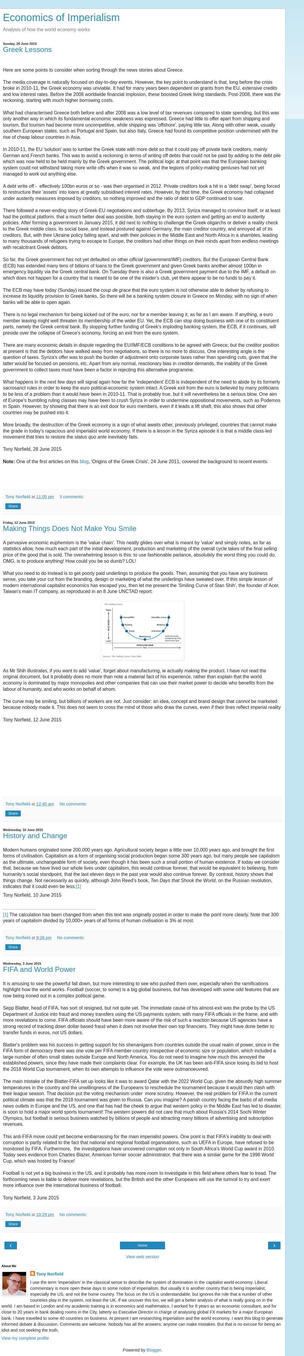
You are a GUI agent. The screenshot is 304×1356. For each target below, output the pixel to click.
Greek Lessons (27, 49)
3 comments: (71, 496)
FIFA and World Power (39, 969)
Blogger (154, 1350)
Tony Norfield (50, 1274)
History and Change (35, 836)
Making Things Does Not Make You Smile (70, 528)
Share (13, 506)
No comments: (73, 804)
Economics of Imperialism (61, 17)
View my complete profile (25, 1338)
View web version (142, 1256)
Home (142, 1245)
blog (84, 461)
